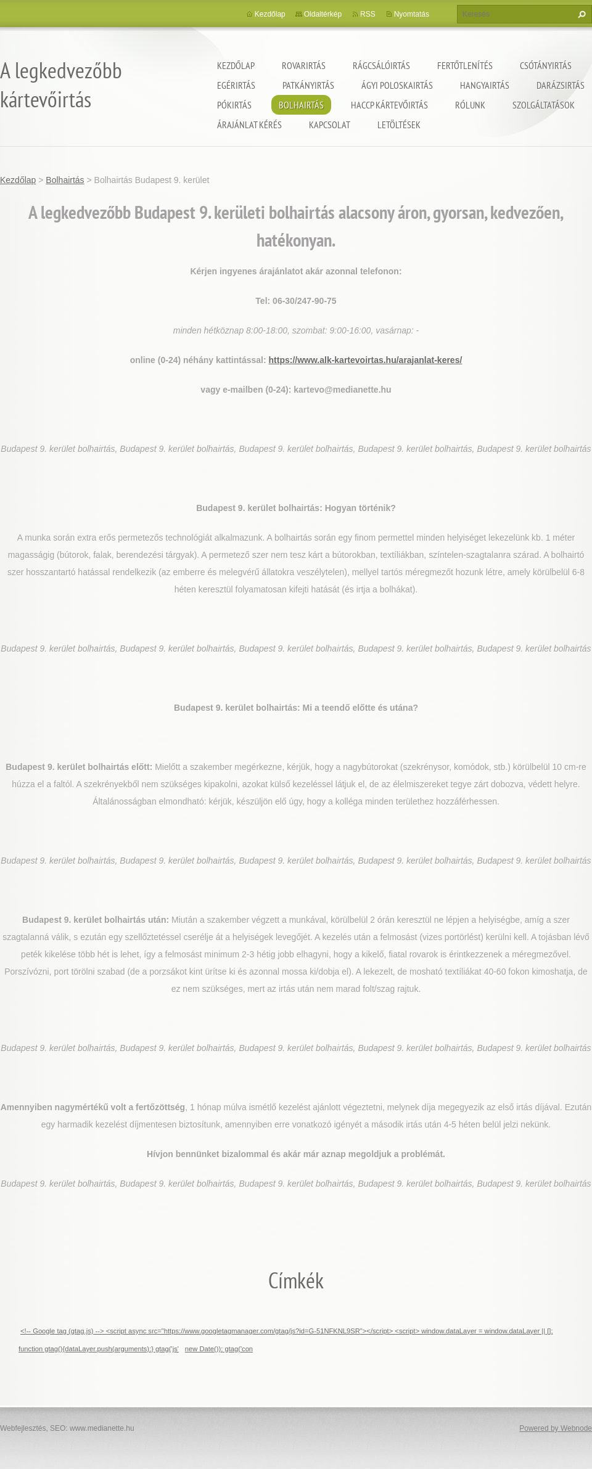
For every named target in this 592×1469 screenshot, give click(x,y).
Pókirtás (234, 105)
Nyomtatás (411, 14)
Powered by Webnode (555, 1428)
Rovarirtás (304, 65)
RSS (368, 14)
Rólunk (470, 105)
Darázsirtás (560, 85)
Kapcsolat (329, 124)
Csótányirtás (546, 65)
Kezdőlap (236, 65)
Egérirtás (236, 85)
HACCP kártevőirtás (389, 105)
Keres (580, 14)
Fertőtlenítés (465, 65)
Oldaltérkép (323, 14)
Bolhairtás (301, 105)
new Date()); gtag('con (219, 1348)
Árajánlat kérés (249, 124)
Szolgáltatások (543, 105)
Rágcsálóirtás (381, 65)
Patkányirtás (308, 85)
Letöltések (399, 124)
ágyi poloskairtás (397, 85)
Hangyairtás (484, 85)
